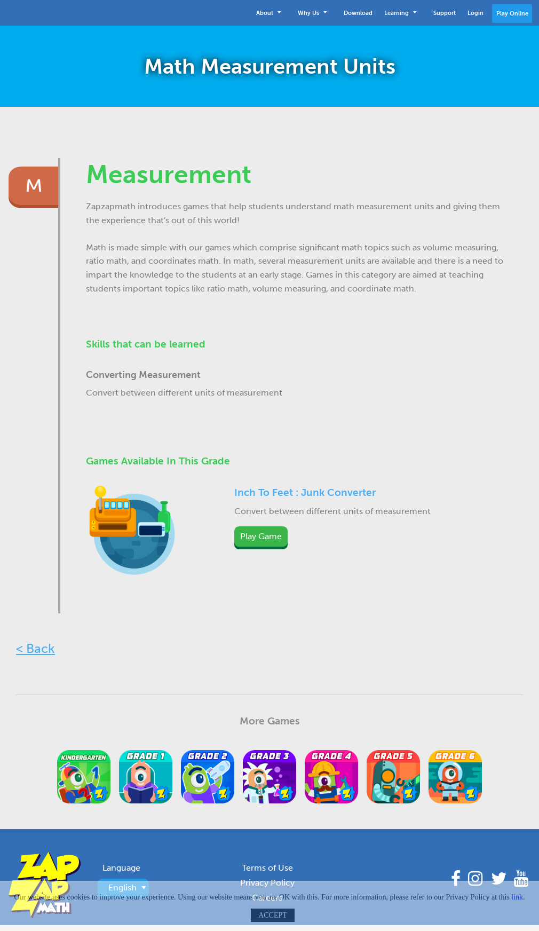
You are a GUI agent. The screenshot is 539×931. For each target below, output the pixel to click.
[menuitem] (271, 12)
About (268, 11)
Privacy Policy (267, 883)
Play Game (261, 536)
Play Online (512, 13)
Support (444, 13)
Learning (400, 11)
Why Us (312, 11)
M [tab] (34, 186)
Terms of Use (267, 868)
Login (475, 13)
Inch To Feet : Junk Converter (305, 492)
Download (358, 13)
